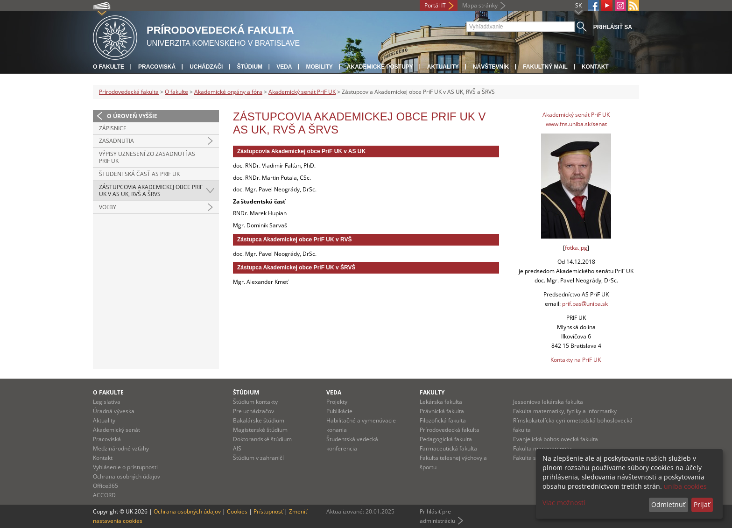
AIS (237, 448)
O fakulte (108, 66)
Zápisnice (113, 128)
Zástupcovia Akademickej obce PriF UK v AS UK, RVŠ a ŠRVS (151, 190)
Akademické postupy (380, 66)
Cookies (237, 511)
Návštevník (491, 66)
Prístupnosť (268, 511)
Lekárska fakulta (441, 402)
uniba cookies (685, 486)
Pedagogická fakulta (446, 439)
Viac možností (563, 502)
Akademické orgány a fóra (228, 92)
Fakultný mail (545, 66)
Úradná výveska (113, 411)
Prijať (702, 504)
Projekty (336, 402)
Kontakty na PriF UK (575, 360)
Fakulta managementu (542, 448)
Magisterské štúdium (260, 430)
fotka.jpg (576, 248)
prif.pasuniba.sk (585, 304)
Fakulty (432, 392)
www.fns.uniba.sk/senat (576, 124)
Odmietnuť (668, 504)
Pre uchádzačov (253, 411)
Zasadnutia (116, 141)
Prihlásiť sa (612, 27)
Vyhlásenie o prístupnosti (125, 467)
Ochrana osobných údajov (126, 476)
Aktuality (443, 66)
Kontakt (595, 66)
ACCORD (104, 495)
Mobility (319, 66)
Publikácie (339, 411)
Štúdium (249, 66)
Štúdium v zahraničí (258, 458)
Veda (284, 66)
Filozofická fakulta (443, 420)
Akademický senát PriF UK (302, 92)
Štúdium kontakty (255, 402)
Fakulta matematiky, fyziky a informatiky (565, 411)
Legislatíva (106, 402)
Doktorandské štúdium (262, 439)
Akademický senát (116, 430)
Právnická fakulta (442, 411)
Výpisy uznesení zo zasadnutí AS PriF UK (147, 157)
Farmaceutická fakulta (448, 448)
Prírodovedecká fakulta (129, 92)
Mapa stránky (480, 5)
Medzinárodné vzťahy (121, 448)
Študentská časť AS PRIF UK (139, 174)
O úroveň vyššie (132, 116)
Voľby (107, 207)
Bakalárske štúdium (258, 420)
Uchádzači (206, 66)
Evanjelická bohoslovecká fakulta (555, 439)
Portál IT (435, 5)
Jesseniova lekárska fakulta (548, 402)
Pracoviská (157, 66)
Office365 (105, 486)
